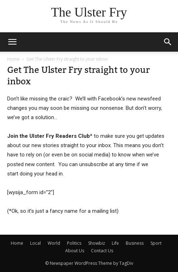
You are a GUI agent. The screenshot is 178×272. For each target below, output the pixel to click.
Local (35, 243)
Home (13, 59)
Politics (74, 243)
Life (115, 243)
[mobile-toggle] (12, 42)
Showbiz (96, 243)
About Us (74, 251)
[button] (168, 42)
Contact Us (102, 251)
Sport (156, 243)
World (54, 243)
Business (135, 243)
